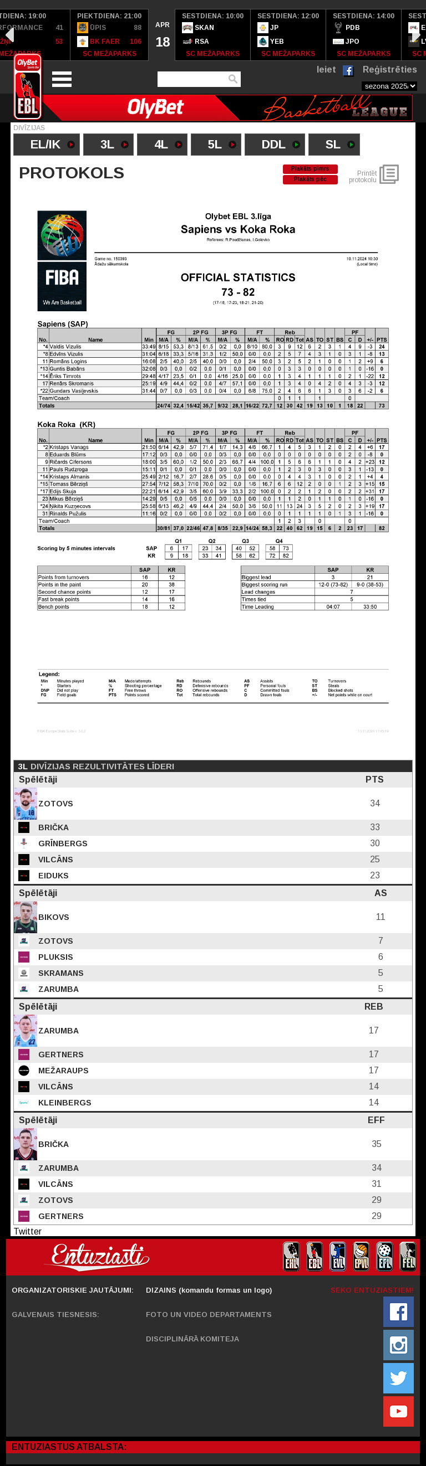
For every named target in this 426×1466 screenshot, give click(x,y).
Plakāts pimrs (310, 169)
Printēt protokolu (363, 176)
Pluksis (54, 957)
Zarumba (57, 989)
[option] (109, 35)
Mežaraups (62, 1070)
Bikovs (52, 917)
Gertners (60, 1054)
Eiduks (52, 875)
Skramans (60, 973)
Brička (52, 827)
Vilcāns (54, 859)
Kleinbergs (64, 1102)
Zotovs (54, 803)
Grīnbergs (62, 843)
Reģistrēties (390, 69)
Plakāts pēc (310, 179)
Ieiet (326, 69)
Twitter (27, 1231)
